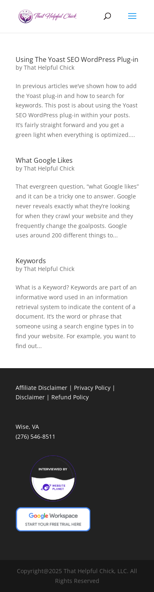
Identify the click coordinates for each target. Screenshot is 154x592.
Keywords (31, 260)
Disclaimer (30, 397)
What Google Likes (44, 160)
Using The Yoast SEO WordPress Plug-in (77, 59)
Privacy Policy (92, 388)
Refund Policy (70, 397)
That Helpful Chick (49, 67)
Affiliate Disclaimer (41, 388)
